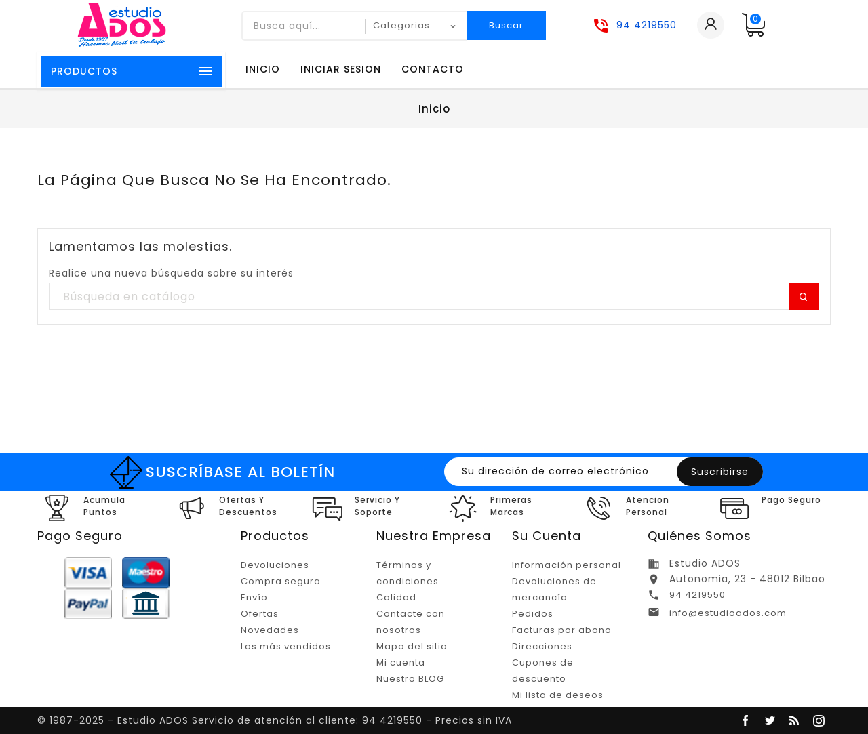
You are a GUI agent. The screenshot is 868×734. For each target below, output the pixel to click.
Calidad (396, 597)
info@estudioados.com (728, 613)
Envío (254, 597)
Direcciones (542, 646)
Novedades (270, 630)
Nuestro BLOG (410, 678)
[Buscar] (434, 296)
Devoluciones (275, 564)
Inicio (262, 69)
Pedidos (532, 613)
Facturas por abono (562, 630)
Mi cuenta (400, 662)
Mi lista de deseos (558, 695)
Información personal (566, 564)
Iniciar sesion (340, 69)
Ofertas (260, 613)
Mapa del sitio (412, 646)
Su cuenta (546, 535)
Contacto (432, 69)
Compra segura (281, 581)
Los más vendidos (286, 646)
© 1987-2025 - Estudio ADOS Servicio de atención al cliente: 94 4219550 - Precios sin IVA (274, 720)
